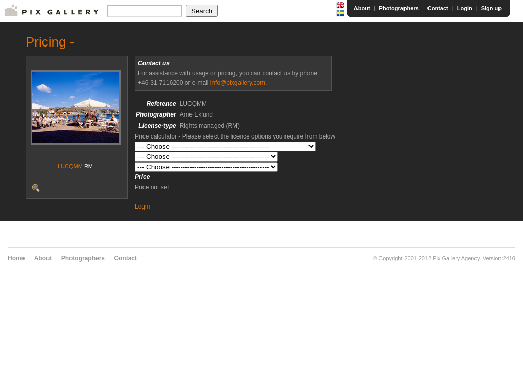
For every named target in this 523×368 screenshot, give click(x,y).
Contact (437, 8)
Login (464, 8)
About (362, 8)
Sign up (491, 8)
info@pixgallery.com (237, 82)
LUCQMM (70, 166)
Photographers (399, 8)
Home (16, 258)
